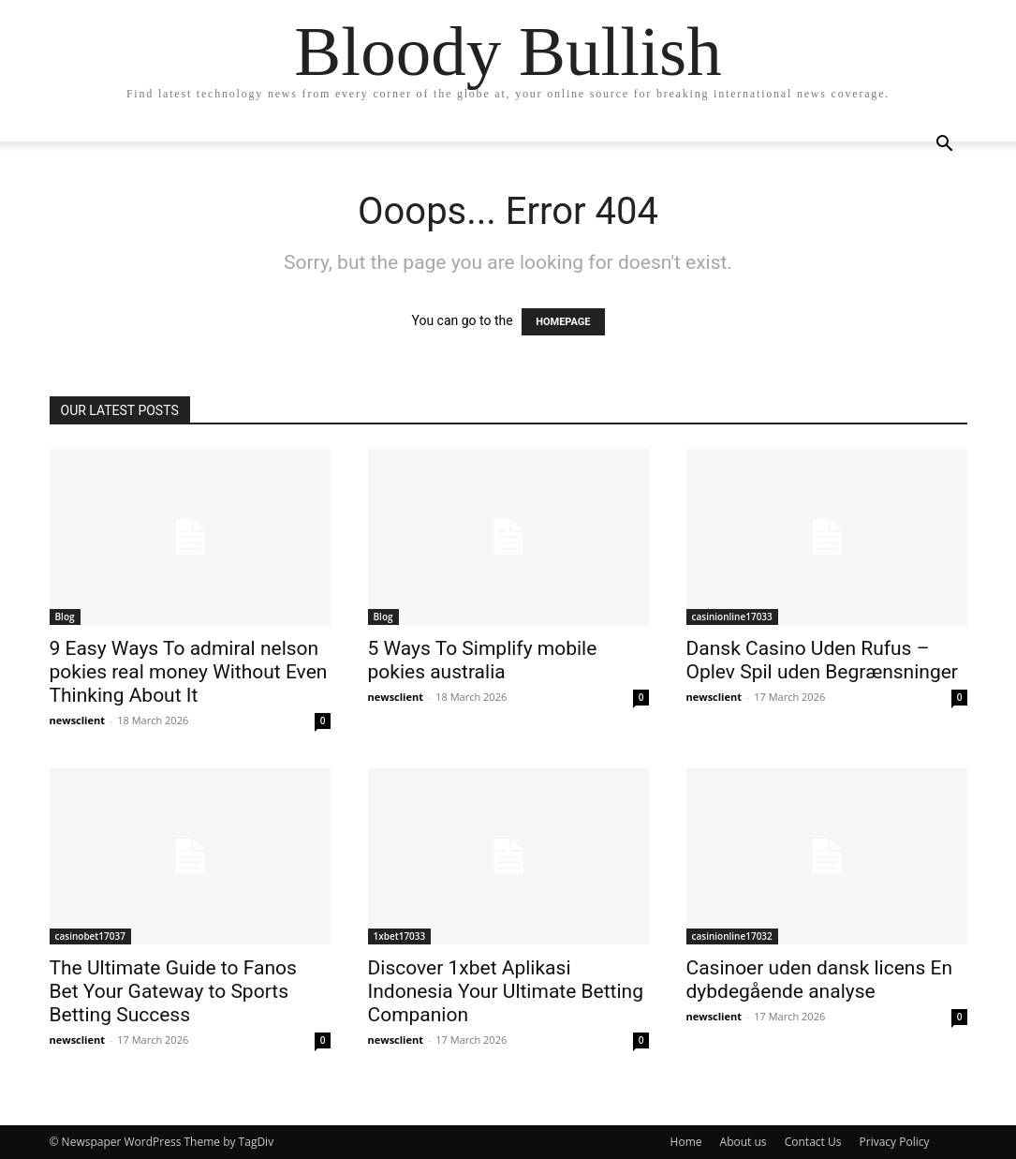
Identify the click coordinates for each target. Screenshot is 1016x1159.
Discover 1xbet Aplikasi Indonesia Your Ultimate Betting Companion (505, 991)
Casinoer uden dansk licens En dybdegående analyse (819, 980)
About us (743, 1142)
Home (686, 1142)
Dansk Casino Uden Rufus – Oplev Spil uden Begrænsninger (822, 660)
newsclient (78, 720)
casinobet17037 (90, 936)
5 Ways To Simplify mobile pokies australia (482, 660)
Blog (65, 616)
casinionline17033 (732, 616)
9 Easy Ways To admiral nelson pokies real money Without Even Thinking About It (189, 671)
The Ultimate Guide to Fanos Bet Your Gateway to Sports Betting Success (173, 991)
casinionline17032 (732, 936)
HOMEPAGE (563, 322)
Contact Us (813, 1142)
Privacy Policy (895, 1142)
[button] (944, 146)
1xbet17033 (400, 936)
